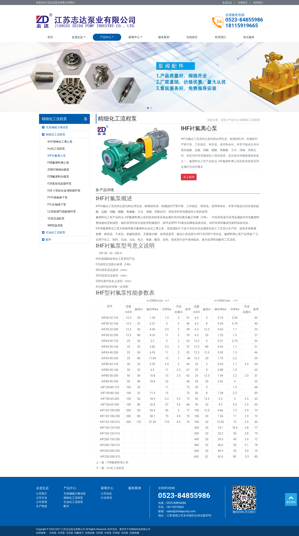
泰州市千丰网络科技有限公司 (134, 529)
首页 (50, 37)
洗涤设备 (90, 532)
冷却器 (52, 532)
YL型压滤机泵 (56, 218)
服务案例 (163, 37)
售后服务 (248, 37)
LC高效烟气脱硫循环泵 (62, 211)
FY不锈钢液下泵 (58, 197)
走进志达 (227, 2)
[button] (148, 108)
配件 (46, 239)
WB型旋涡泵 (55, 225)
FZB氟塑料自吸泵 (58, 176)
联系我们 (258, 2)
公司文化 (41, 497)
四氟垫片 (79, 532)
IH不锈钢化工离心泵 (60, 141)
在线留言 (242, 2)
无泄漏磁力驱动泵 (55, 127)
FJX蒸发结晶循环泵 (60, 183)
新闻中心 (134, 37)
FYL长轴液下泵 (57, 204)
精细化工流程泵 (53, 134)
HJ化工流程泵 (56, 148)
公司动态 (106, 493)
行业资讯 (106, 497)
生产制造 (41, 506)
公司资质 (41, 501)
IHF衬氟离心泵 (57, 155)
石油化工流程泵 (53, 232)
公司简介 (41, 493)
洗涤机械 (134, 532)
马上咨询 (188, 177)
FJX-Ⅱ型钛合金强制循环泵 (64, 190)
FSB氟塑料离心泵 (58, 162)
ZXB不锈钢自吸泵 (59, 169)
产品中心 (105, 37)
